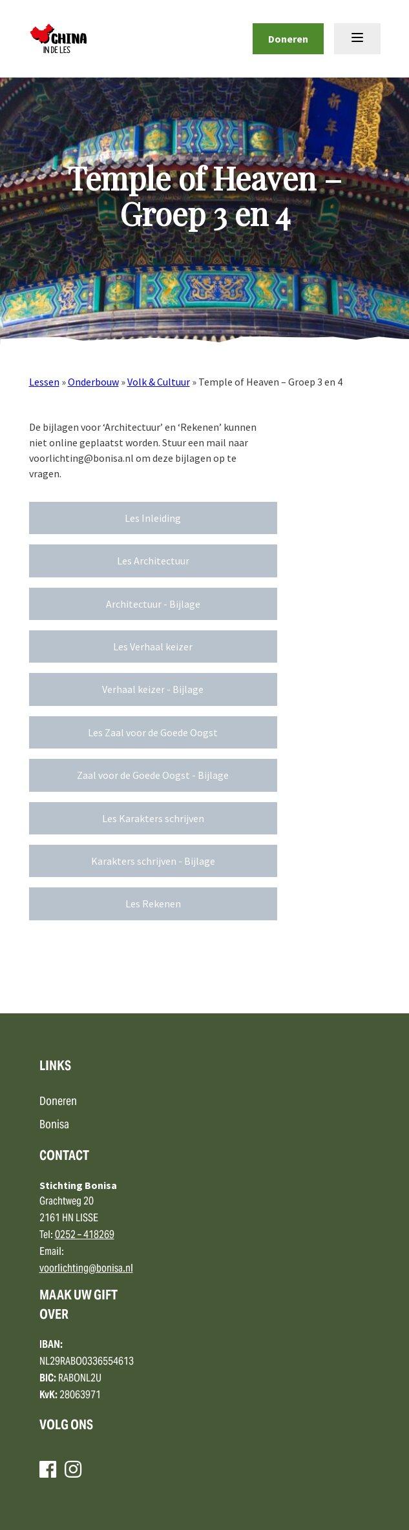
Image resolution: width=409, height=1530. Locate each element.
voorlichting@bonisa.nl (86, 1269)
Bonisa (54, 1125)
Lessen (44, 381)
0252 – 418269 (84, 1235)
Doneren (288, 38)
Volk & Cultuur (158, 381)
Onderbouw (93, 381)
